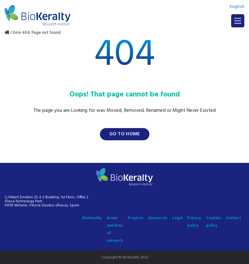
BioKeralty (92, 218)
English (237, 6)
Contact (233, 218)
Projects (135, 218)
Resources (157, 218)
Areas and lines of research (115, 229)
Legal (177, 218)
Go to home (124, 134)
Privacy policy (194, 222)
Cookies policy (213, 222)
